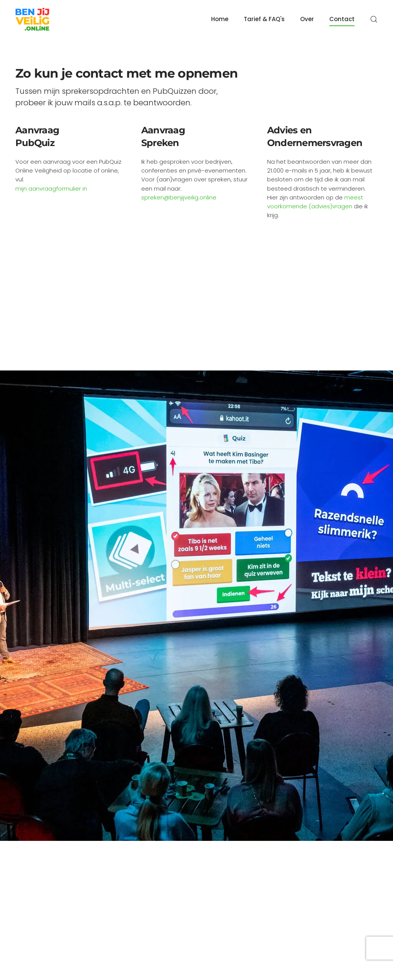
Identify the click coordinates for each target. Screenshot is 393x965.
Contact (342, 19)
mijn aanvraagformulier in (51, 188)
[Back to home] (32, 19)
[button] (374, 19)
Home (219, 19)
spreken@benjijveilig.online (178, 197)
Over (307, 19)
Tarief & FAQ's (264, 19)
